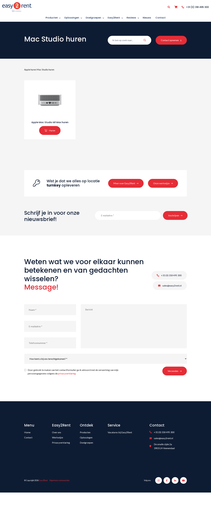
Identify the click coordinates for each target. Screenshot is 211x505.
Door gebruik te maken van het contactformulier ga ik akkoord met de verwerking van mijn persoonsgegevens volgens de (73, 382)
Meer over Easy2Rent (124, 193)
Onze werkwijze (161, 193)
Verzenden (173, 381)
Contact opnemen (170, 44)
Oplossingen (86, 447)
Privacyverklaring (61, 453)
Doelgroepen (86, 453)
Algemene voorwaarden (59, 492)
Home (27, 442)
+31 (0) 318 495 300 (169, 285)
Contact (28, 447)
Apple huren (30, 73)
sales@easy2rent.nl (170, 296)
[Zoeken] (129, 44)
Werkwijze (57, 447)
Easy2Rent (43, 492)
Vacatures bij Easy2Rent (120, 442)
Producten (85, 442)
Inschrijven (173, 225)
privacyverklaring (67, 383)
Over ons (56, 442)
